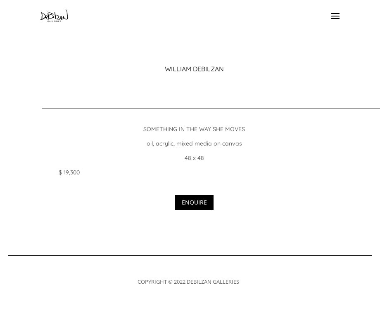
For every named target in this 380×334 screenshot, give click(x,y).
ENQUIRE (194, 202)
